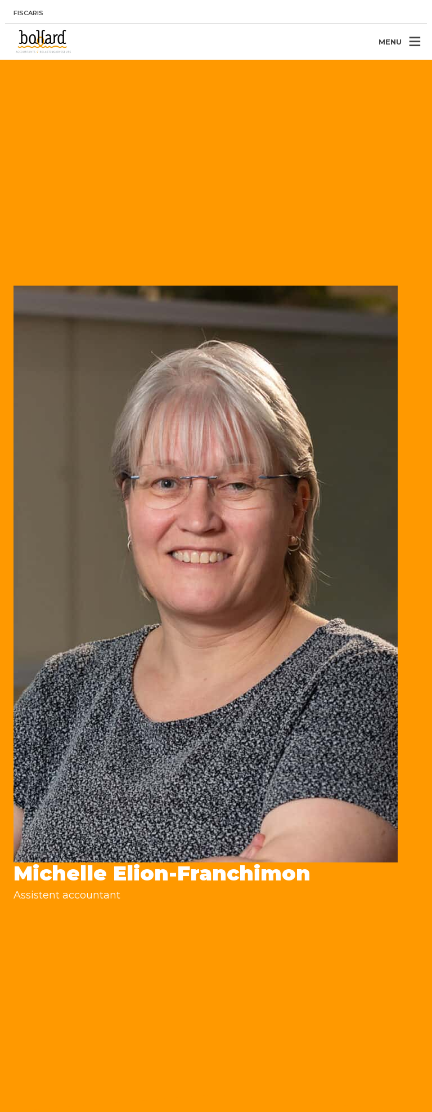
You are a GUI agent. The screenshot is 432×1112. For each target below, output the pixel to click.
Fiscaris (28, 13)
